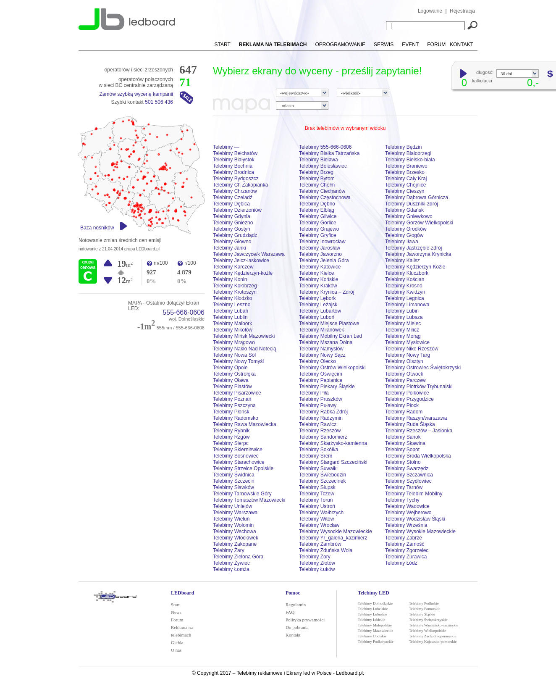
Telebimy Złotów (317, 563)
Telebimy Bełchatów (235, 153)
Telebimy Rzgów (231, 437)
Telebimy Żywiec (231, 563)
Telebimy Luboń (316, 317)
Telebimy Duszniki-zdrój (411, 204)
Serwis (383, 44)
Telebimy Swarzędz (406, 468)
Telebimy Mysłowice (407, 342)
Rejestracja (462, 11)
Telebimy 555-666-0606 (325, 147)
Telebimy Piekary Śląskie (327, 386)
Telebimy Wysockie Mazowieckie (335, 531)
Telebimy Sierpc (231, 443)
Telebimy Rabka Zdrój (323, 412)
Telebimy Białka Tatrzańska (329, 153)
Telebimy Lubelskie (373, 609)
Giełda (177, 642)
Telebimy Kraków (318, 286)
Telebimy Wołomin (233, 525)
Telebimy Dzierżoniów (237, 210)
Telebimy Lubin (402, 311)
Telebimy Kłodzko (232, 298)
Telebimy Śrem (315, 456)
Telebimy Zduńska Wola (325, 550)
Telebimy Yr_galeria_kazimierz (333, 538)
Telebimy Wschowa (234, 531)
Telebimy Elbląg (316, 210)
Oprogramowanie (340, 44)
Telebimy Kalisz (402, 260)
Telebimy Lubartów (320, 311)
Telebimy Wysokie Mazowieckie (420, 531)
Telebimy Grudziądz (235, 235)
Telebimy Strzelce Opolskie (243, 468)
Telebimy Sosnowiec (236, 456)
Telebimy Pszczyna (234, 405)
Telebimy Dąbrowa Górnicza (416, 197)
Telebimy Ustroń (317, 506)
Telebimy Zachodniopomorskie (432, 636)
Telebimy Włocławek (235, 538)
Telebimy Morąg (403, 336)
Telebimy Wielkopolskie (427, 631)
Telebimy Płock (402, 405)
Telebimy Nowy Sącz (322, 355)
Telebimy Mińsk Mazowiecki (244, 336)
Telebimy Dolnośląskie (375, 603)
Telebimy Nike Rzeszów (411, 349)
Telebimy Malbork (232, 323)
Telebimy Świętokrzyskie (428, 620)
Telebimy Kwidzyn (405, 292)
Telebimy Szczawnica (409, 475)
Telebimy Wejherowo (408, 513)
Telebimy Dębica (231, 204)
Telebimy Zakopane (235, 544)
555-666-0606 (184, 312)
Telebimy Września (406, 525)
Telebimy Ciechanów (322, 191)
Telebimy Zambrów (320, 544)
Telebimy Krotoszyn (235, 292)
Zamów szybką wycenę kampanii (136, 94)
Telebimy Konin (230, 279)
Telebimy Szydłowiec (408, 481)
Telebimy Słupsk (317, 487)
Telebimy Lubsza (403, 317)
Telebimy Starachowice (239, 462)
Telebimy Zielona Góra (238, 557)
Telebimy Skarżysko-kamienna (333, 443)
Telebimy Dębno (317, 204)
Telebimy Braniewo (406, 166)
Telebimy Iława (401, 242)
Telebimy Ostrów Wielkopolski (332, 368)
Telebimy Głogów (404, 235)
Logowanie (430, 11)
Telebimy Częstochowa (325, 197)
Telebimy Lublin (230, 317)
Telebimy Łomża (231, 569)
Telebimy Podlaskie (424, 603)
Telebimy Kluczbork (406, 273)
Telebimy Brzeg (316, 172)
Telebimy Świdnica (233, 475)
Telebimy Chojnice (405, 185)
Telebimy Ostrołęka (234, 374)
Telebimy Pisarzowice (237, 393)
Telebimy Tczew (316, 494)
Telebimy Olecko (317, 361)
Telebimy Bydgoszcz (236, 179)
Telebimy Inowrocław (322, 242)
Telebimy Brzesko (405, 172)
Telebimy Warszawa (235, 513)
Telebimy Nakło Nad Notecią (244, 349)
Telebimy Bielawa (318, 160)
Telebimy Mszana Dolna (325, 342)
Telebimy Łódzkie (372, 620)
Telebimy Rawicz (317, 424)
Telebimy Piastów (232, 386)
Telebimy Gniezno (233, 223)
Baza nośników (97, 228)
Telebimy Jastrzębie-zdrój (413, 248)
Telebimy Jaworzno (320, 254)
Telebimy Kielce (316, 273)
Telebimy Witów (316, 519)
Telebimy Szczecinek (322, 481)
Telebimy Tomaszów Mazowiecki (249, 500)
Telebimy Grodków (406, 229)
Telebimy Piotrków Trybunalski (419, 386)
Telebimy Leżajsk (318, 305)
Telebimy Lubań (230, 311)
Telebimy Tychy (402, 500)
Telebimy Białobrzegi (408, 153)
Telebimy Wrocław (319, 525)
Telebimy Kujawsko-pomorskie (433, 641)
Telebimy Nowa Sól (234, 355)
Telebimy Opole (230, 368)
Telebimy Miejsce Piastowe (329, 323)
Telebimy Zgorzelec (406, 550)
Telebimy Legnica (404, 298)
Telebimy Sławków (233, 487)
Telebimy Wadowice (407, 506)
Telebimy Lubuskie (372, 614)
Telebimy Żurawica (406, 557)
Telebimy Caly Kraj (406, 179)
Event (410, 44)
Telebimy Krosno (403, 286)
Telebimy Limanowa (407, 305)
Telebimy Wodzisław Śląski (415, 519)
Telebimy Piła (314, 393)
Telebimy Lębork (317, 298)
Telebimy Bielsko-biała (410, 160)
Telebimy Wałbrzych (321, 513)
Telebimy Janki (229, 248)
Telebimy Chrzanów (235, 191)
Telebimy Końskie (318, 279)
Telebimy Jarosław (319, 248)
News (176, 612)
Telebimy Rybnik (231, 431)
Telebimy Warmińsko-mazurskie (433, 625)
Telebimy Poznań (232, 399)
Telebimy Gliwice (317, 216)
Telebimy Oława (231, 380)
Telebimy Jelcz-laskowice (241, 260)
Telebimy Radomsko (235, 418)
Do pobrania (297, 627)
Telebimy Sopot (402, 449)
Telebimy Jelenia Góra (324, 260)
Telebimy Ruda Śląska (410, 424)
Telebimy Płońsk (231, 412)
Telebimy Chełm (317, 185)
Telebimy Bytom (317, 179)
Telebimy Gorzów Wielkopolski (419, 223)
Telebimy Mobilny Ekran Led (330, 336)
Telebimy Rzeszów (320, 431)
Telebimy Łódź (401, 563)
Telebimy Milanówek (321, 330)
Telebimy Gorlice (317, 223)
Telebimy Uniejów (232, 506)
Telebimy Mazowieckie (375, 631)
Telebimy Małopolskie (375, 625)
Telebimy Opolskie (372, 636)
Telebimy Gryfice (317, 235)
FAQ (290, 612)
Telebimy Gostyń (231, 229)
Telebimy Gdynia (231, 216)
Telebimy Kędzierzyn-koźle (243, 273)
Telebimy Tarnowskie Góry (242, 494)
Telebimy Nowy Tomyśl (238, 361)
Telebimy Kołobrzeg (235, 286)
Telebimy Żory (314, 557)
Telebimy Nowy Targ (407, 355)
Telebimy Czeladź (232, 197)
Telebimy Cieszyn (404, 191)
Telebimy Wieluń (231, 519)
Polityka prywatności (305, 619)
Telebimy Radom (403, 412)
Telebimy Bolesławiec (323, 166)
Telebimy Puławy (317, 405)
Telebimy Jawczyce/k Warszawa (249, 254)
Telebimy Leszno (231, 305)
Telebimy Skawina (405, 443)
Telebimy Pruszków (320, 399)
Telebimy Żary (228, 550)
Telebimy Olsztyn (404, 361)
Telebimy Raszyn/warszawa (416, 418)
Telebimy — (226, 147)
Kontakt (461, 44)
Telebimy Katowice (320, 267)
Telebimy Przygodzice (409, 399)
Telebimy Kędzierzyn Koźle (415, 267)
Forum (436, 44)
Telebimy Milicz (402, 330)
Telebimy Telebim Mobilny (414, 494)
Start (223, 44)
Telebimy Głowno (232, 242)
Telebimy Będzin (403, 147)
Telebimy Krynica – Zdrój (326, 292)
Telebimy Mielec (403, 323)
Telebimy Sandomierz (323, 437)
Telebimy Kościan (404, 279)
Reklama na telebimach (273, 44)
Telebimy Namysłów (321, 349)
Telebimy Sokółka (318, 449)
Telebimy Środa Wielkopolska (418, 456)
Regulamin (296, 604)
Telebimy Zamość (404, 544)
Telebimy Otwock (404, 374)
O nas (176, 649)
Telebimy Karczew (233, 267)
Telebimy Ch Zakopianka (240, 185)
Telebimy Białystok (233, 160)
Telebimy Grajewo (319, 229)
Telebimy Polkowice (407, 393)
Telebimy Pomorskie (425, 609)
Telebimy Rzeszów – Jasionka (418, 431)
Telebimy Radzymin (321, 418)
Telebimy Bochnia (232, 166)
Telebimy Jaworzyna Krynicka (418, 254)
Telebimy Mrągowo (234, 342)
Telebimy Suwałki (318, 468)
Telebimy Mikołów (232, 330)
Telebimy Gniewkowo (409, 216)
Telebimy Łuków (317, 569)
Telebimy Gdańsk (404, 210)
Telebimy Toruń (316, 500)
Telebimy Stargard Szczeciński (333, 462)
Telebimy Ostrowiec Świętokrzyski (423, 368)
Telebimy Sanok (403, 437)
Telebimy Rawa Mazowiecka (244, 424)
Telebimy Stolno (403, 462)
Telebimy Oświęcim (320, 374)
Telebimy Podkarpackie (375, 641)
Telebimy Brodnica (233, 172)
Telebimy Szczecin (233, 481)
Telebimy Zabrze (403, 538)
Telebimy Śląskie (422, 614)
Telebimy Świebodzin (322, 475)
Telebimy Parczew (405, 380)
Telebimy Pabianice (320, 380)
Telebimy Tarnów (403, 487)
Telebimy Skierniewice (237, 449)
